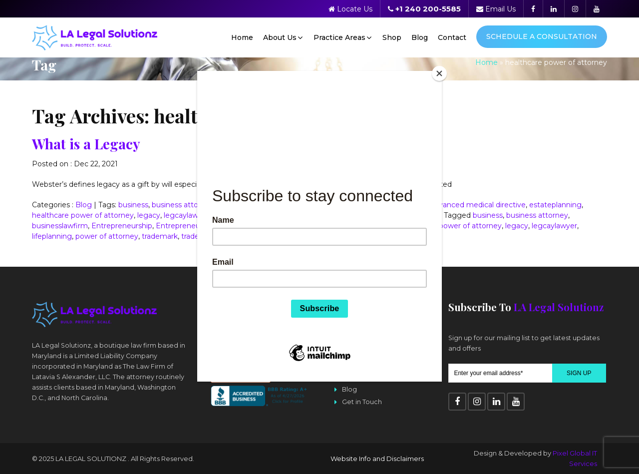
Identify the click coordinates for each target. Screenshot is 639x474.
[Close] (439, 73)
